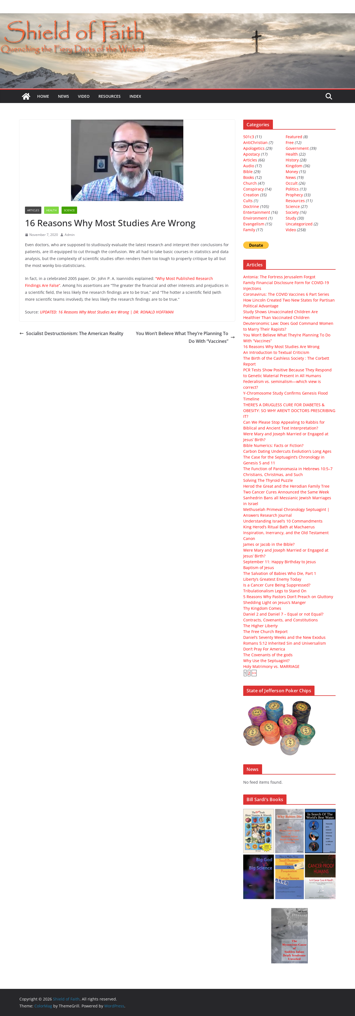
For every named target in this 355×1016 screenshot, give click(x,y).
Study (291, 218)
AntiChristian (255, 142)
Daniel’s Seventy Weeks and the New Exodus (284, 637)
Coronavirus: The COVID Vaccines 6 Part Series (286, 294)
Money (292, 171)
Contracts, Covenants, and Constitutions (280, 620)
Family (249, 229)
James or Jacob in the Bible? (269, 544)
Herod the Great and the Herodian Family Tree (286, 486)
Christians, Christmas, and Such (273, 474)
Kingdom (294, 165)
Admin (70, 234)
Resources (109, 96)
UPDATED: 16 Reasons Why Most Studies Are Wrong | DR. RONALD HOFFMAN (107, 312)
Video (84, 96)
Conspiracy (253, 189)
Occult (292, 183)
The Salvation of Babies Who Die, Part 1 (279, 573)
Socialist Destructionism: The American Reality (71, 333)
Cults (248, 200)
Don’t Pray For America (264, 649)
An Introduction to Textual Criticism (276, 352)
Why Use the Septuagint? (266, 660)
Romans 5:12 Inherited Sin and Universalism (284, 643)
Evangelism (253, 224)
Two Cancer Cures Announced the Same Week (286, 492)
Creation (251, 194)
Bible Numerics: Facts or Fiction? (273, 445)
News (63, 96)
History (292, 160)
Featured (294, 136)
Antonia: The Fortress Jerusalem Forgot (279, 276)
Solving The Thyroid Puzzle (268, 480)
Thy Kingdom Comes (262, 608)
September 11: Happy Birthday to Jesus (279, 561)
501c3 (248, 136)
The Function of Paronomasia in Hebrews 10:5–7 (288, 468)
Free (290, 142)
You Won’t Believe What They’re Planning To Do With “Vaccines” (185, 337)
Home (43, 96)
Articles (33, 210)
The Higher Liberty (260, 625)
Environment (255, 218)
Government (297, 148)
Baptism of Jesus (258, 567)
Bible (248, 171)
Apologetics (254, 148)
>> (254, 673)
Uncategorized (299, 224)
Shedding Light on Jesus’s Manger (274, 602)
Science (69, 210)
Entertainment (256, 212)
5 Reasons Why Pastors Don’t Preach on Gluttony (288, 596)
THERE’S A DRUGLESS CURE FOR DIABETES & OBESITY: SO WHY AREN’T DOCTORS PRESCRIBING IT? (289, 410)
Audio (248, 165)
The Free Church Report (265, 631)
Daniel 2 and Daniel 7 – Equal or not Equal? (283, 614)
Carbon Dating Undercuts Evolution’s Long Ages (287, 451)
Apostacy (251, 154)
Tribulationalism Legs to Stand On (274, 590)
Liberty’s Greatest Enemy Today (272, 579)
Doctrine (251, 206)
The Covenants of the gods (268, 654)
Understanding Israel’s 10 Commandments (283, 521)
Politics (292, 189)
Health (51, 210)
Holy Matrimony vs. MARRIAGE (271, 666)
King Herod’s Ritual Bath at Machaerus (279, 526)
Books (248, 177)
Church (250, 183)
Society (292, 212)
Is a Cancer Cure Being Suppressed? (276, 585)
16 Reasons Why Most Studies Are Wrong (281, 346)
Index (135, 96)
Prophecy (294, 194)
